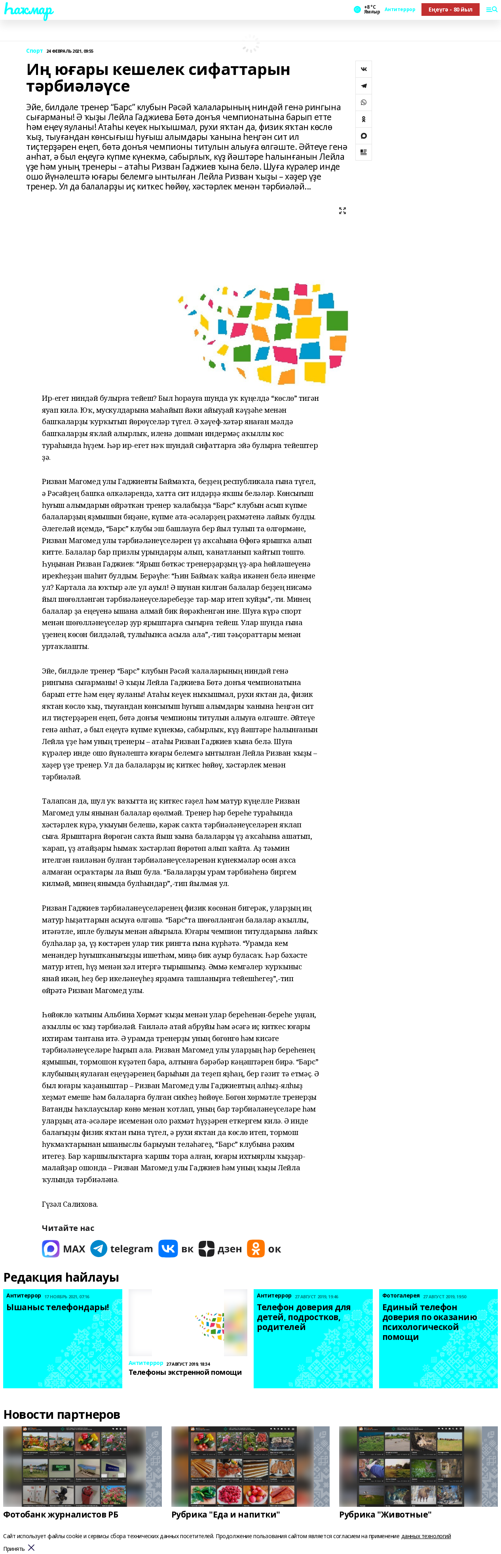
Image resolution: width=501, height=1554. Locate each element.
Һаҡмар (27, 8)
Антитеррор (400, 9)
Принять (14, 1549)
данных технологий (426, 1536)
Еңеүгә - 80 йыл (451, 9)
